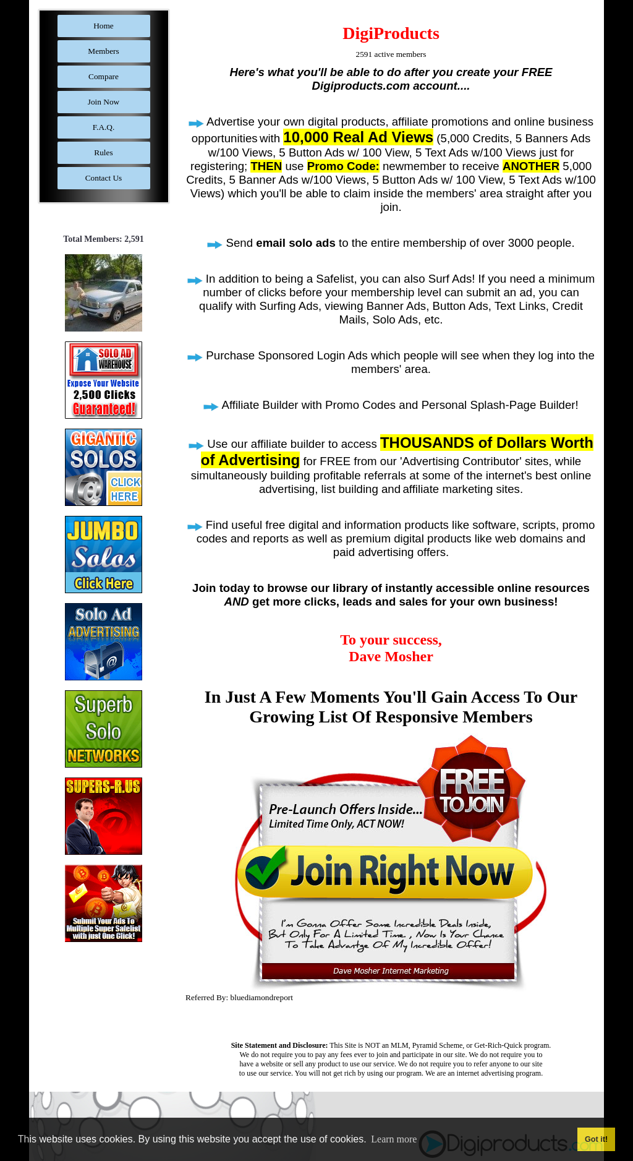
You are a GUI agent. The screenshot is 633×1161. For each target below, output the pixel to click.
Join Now (103, 101)
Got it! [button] (596, 1139)
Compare (103, 76)
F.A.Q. (104, 127)
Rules (103, 152)
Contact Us (103, 177)
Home (103, 25)
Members (103, 51)
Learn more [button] (394, 1139)
